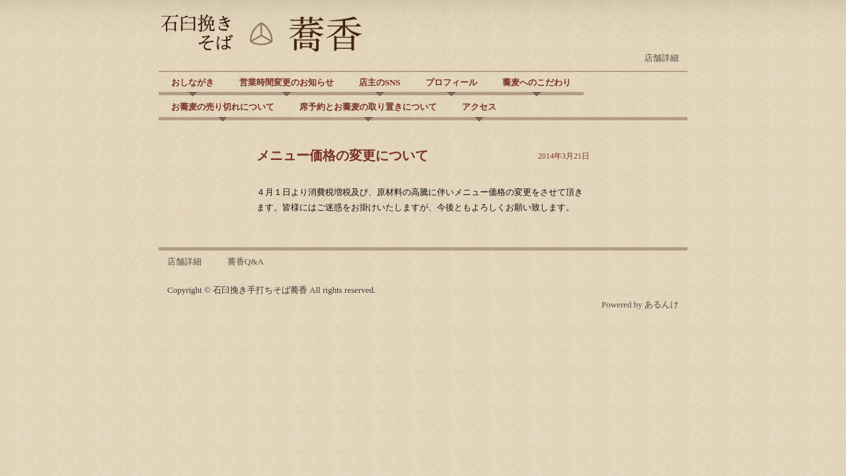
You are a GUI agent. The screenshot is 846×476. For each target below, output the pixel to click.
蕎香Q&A (245, 261)
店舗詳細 (661, 58)
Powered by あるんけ (640, 304)
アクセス (479, 107)
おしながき (192, 82)
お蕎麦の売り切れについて (222, 107)
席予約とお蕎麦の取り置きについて (368, 107)
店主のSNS (380, 82)
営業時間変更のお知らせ (286, 82)
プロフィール (451, 82)
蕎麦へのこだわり (536, 82)
